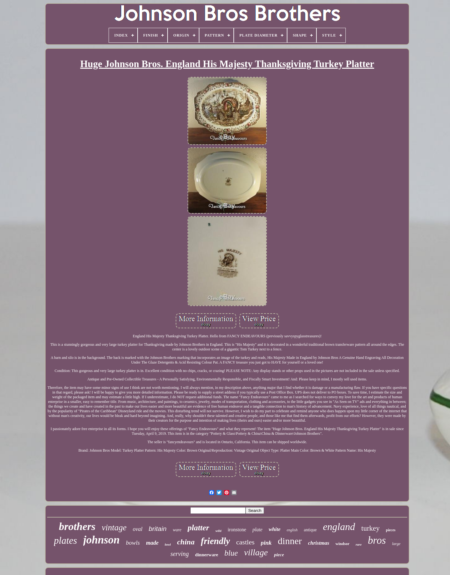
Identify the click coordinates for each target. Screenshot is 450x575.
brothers (77, 526)
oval (137, 529)
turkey (370, 528)
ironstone (236, 529)
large (396, 543)
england (339, 526)
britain (157, 528)
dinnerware (206, 554)
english (292, 530)
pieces (391, 530)
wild (218, 531)
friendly (215, 541)
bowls (133, 542)
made (152, 543)
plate (257, 529)
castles (245, 542)
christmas (318, 543)
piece (279, 554)
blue (231, 553)
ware (177, 530)
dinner (290, 541)
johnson (101, 540)
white (275, 529)
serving (179, 553)
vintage (114, 527)
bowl (168, 544)
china (185, 542)
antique (310, 530)
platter (198, 527)
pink (266, 542)
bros (377, 540)
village (256, 552)
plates (65, 540)
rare (359, 544)
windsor (342, 543)
